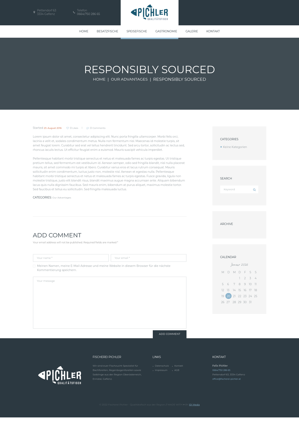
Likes (79, 127)
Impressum (162, 377)
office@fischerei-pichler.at (228, 386)
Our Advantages (130, 79)
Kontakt (179, 372)
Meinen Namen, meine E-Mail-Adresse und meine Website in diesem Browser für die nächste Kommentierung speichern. (104, 269)
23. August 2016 (54, 128)
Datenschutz (162, 372)
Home (97, 79)
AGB (177, 377)
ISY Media (194, 411)
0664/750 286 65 (88, 14)
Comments (107, 127)
